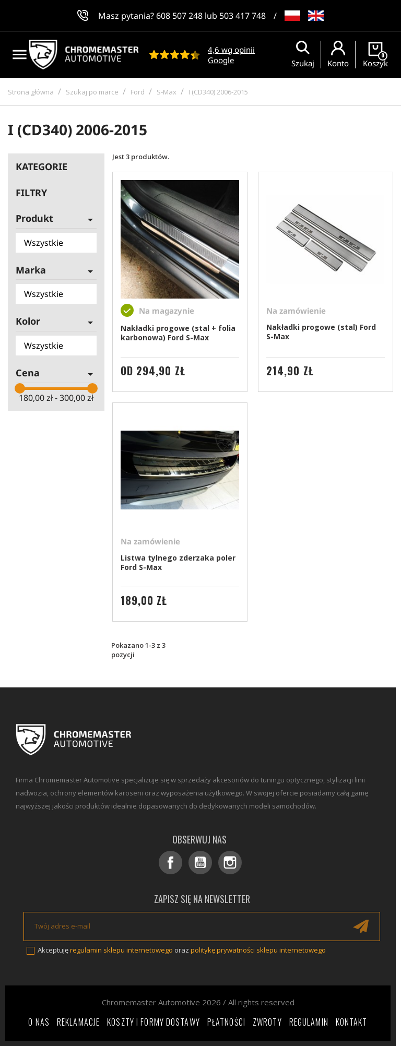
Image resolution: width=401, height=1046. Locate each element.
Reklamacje (78, 1022)
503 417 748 (242, 15)
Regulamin (308, 1022)
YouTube (200, 862)
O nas (39, 1022)
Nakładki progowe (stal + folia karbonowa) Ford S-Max (178, 332)
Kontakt (352, 1022)
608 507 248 (179, 15)
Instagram (230, 862)
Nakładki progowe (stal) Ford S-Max (321, 331)
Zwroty (267, 1022)
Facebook (170, 862)
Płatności (226, 1022)
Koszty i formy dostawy (153, 1022)
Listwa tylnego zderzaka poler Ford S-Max (178, 562)
